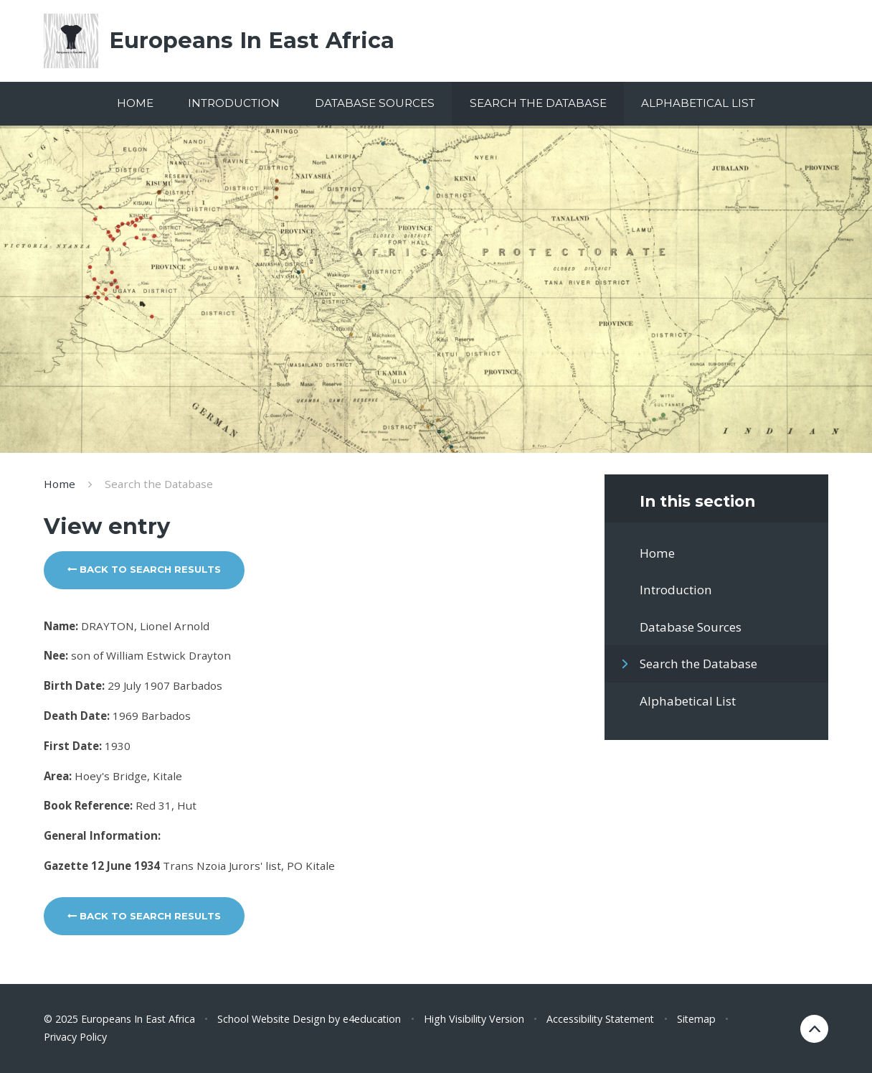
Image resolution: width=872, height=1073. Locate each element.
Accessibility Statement (600, 1019)
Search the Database (159, 484)
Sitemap (696, 1019)
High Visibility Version (474, 1019)
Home (59, 484)
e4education (372, 1019)
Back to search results (144, 569)
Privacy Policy (75, 1037)
